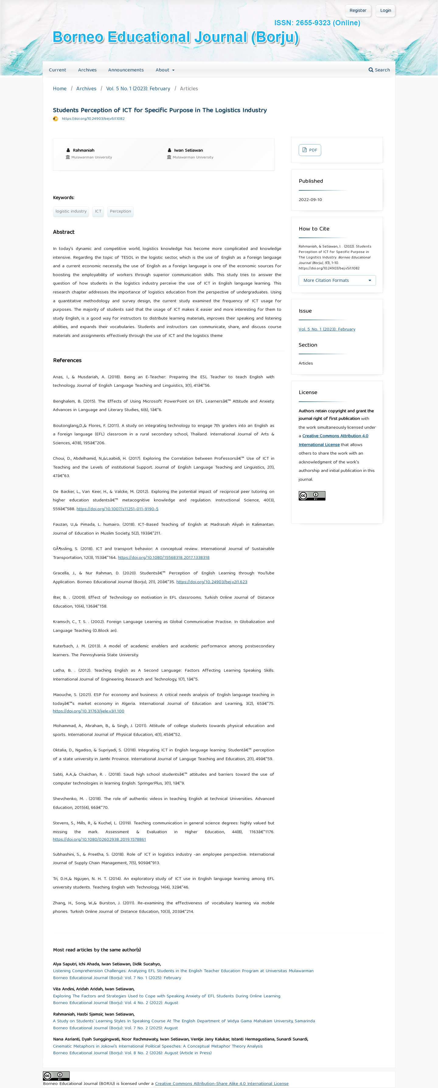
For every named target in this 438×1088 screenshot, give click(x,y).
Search (379, 70)
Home (60, 89)
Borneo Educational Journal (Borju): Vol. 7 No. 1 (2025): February (117, 978)
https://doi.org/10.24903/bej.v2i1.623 (211, 582)
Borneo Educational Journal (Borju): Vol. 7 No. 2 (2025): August (115, 1028)
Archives (87, 70)
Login (385, 11)
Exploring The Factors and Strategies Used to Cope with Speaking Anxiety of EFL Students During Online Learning (166, 996)
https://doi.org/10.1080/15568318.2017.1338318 (164, 558)
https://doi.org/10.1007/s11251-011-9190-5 (117, 509)
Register (358, 11)
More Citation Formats (326, 280)
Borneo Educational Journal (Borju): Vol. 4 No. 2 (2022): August (115, 1003)
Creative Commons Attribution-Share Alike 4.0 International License (222, 1084)
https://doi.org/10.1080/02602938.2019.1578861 (99, 840)
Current (57, 70)
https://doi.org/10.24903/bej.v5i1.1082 (93, 119)
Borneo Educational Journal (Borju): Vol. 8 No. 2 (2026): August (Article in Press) (132, 1053)
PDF (312, 150)
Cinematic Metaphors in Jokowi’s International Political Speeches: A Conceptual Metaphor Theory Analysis (158, 1046)
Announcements (126, 70)
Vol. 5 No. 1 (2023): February (138, 89)
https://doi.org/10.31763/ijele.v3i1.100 (88, 712)
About (163, 70)
